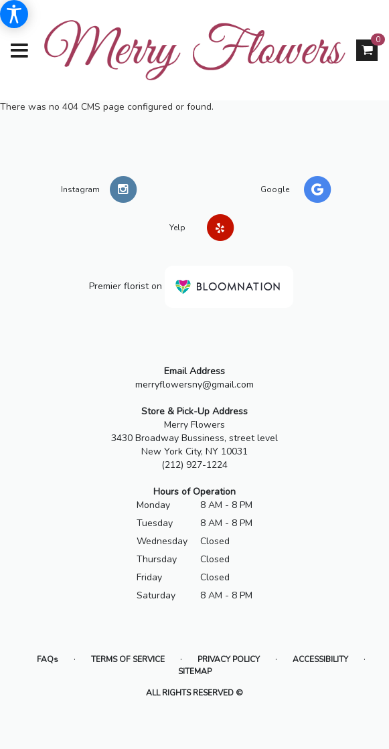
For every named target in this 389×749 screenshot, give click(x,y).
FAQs (47, 659)
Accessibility (320, 659)
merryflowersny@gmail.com (194, 384)
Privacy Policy (229, 659)
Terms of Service (128, 659)
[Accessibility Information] (14, 14)
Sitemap (195, 671)
